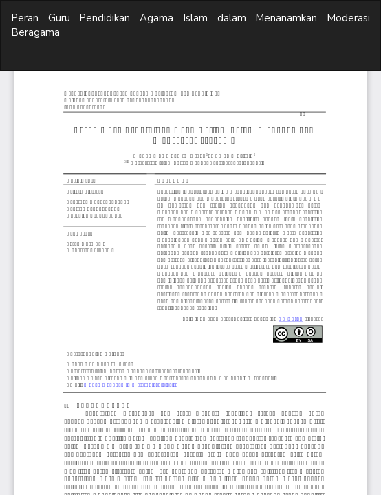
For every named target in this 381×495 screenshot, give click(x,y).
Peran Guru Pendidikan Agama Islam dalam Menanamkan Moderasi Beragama (190, 25)
